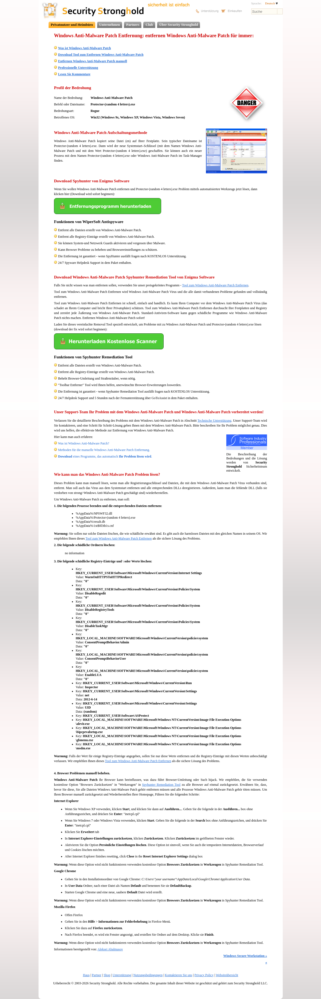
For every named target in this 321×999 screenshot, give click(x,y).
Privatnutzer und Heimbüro (72, 25)
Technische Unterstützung (214, 420)
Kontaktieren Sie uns (178, 975)
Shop (107, 975)
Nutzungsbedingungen (148, 975)
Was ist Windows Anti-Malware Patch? (83, 443)
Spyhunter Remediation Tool (161, 785)
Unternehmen (109, 25)
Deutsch (271, 3)
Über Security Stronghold (178, 25)
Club (149, 25)
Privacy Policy (204, 975)
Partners (132, 25)
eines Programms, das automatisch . (105, 456)
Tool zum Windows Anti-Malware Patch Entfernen (215, 285)
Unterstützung (122, 975)
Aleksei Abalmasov (110, 949)
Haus (86, 975)
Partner (96, 975)
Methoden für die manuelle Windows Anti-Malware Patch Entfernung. (104, 450)
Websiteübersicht (227, 975)
